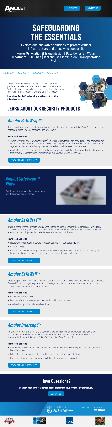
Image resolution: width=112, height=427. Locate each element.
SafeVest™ (23, 72)
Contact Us (92, 8)
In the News (71, 8)
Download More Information (24, 160)
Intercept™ (52, 72)
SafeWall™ (38, 72)
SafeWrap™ (8, 72)
